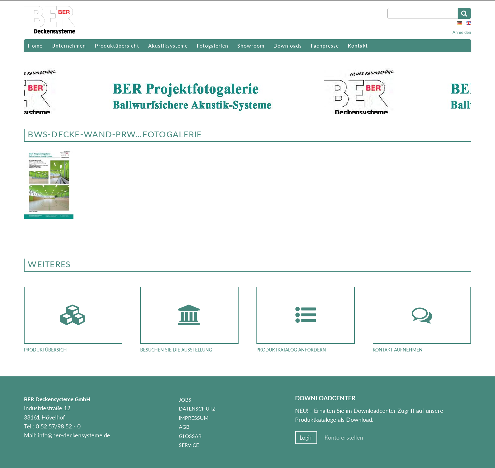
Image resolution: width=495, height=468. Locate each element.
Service (189, 445)
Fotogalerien (212, 45)
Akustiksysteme (168, 45)
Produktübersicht (117, 45)
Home (35, 45)
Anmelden (462, 32)
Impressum (194, 418)
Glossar (190, 436)
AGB (184, 427)
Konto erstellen (343, 437)
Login (306, 437)
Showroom (250, 45)
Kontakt (358, 45)
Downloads (287, 45)
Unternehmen (68, 45)
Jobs (185, 399)
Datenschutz (197, 408)
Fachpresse (325, 45)
